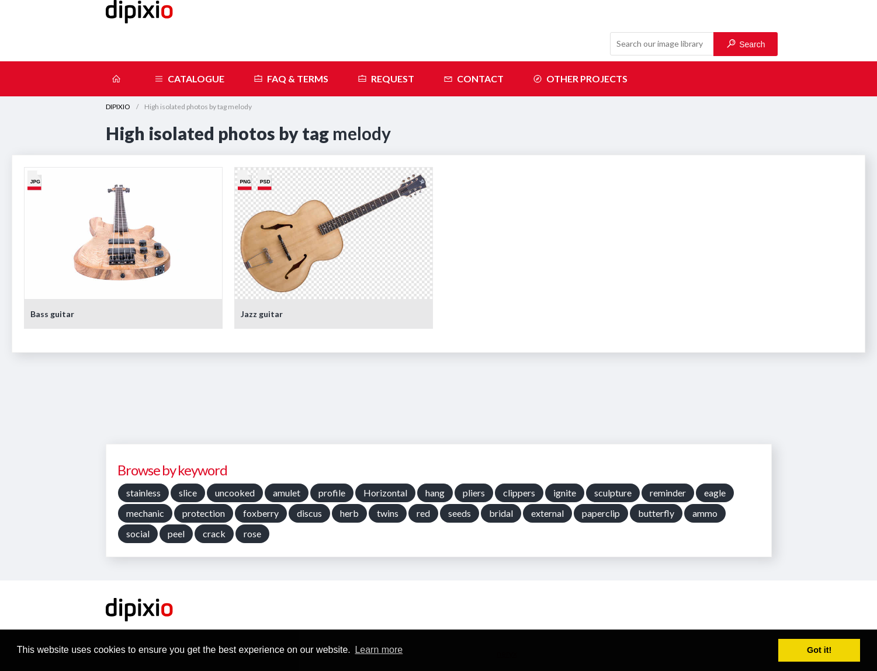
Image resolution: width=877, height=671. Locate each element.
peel (176, 533)
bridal (501, 513)
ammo (704, 513)
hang (435, 492)
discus (309, 513)
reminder (668, 492)
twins (387, 513)
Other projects (580, 78)
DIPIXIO (118, 106)
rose (252, 533)
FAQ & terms (291, 78)
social (138, 533)
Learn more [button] (379, 650)
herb (349, 513)
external (547, 513)
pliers (474, 492)
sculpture (613, 492)
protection (203, 513)
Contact (473, 78)
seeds (459, 513)
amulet (286, 492)
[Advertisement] (438, 402)
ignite (564, 492)
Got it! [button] (819, 650)
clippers (519, 492)
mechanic (145, 513)
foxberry (261, 513)
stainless (143, 492)
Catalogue (189, 78)
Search (746, 44)
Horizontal (385, 492)
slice (188, 492)
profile (331, 492)
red (423, 513)
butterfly (656, 513)
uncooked (235, 492)
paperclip (601, 513)
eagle (715, 492)
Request (386, 78)
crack (214, 533)
